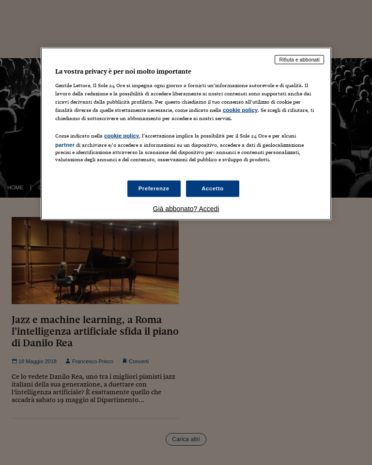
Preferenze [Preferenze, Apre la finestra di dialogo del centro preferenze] (154, 188)
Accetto (213, 188)
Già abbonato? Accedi (186, 209)
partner (65, 144)
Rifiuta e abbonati (299, 59)
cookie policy (240, 109)
